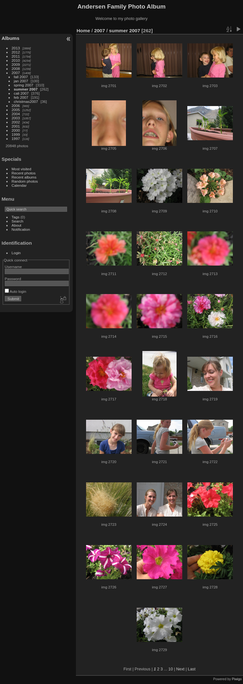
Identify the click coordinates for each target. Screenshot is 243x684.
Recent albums (24, 177)
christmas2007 (26, 101)
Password (13, 279)
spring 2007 (24, 85)
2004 (16, 114)
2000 (16, 130)
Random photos (25, 181)
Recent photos (24, 173)
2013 (16, 48)
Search (17, 221)
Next (180, 669)
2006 (16, 106)
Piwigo (237, 679)
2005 (16, 110)
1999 (16, 134)
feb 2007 (21, 97)
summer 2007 (26, 89)
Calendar (19, 185)
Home (83, 30)
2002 (16, 122)
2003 (16, 118)
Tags (16, 217)
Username (13, 267)
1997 (16, 138)
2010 (16, 60)
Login (16, 253)
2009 (16, 64)
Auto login (15, 291)
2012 (16, 52)
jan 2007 (21, 81)
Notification (21, 229)
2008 (16, 68)
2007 (16, 73)
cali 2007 (21, 93)
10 (170, 669)
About (17, 225)
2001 (16, 126)
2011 (16, 56)
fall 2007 (21, 77)
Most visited (21, 169)
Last (192, 669)
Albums (10, 38)
